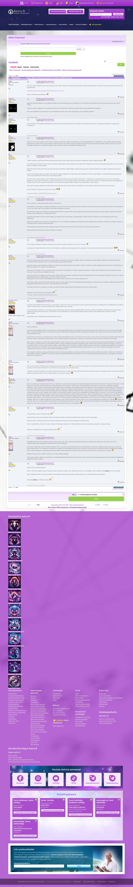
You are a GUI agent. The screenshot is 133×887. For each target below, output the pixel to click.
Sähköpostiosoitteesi (22, 863)
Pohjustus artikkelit (105, 700)
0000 (10, 322)
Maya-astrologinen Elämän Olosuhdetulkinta (24, 761)
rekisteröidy (46, 43)
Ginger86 (11, 379)
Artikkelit (11, 717)
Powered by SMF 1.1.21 (58, 505)
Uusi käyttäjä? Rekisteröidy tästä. (112, 17)
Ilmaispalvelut (26, 24)
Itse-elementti (80, 725)
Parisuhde (63, 24)
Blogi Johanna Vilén (38, 706)
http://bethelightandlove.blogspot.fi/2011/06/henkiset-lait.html (45, 91)
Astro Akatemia (58, 726)
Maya (50, 3)
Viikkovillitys (12, 693)
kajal (10, 81)
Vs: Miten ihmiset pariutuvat (45, 81)
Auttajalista (12, 719)
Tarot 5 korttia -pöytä (82, 704)
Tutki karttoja (13, 24)
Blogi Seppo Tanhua (38, 704)
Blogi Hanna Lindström (39, 732)
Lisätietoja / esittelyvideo (25, 812)
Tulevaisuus (39, 24)
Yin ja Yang (79, 721)
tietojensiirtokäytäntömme (41, 859)
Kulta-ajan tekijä (104, 696)
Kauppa (101, 706)
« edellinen (114, 74)
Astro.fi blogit (81, 24)
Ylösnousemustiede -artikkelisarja (111, 698)
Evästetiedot (111, 881)
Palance (11, 98)
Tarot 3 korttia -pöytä (82, 706)
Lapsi (71, 24)
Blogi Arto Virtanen (37, 727)
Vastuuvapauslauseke (89, 881)
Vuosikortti (79, 702)
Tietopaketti (35, 736)
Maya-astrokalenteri (15, 757)
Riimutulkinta (57, 710)
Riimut (71, 3)
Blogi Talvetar (35, 723)
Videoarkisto (103, 704)
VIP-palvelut (95, 24)
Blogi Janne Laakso (37, 715)
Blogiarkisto (103, 702)
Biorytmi (34, 696)
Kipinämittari (12, 708)
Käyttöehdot (77, 881)
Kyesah (11, 137)
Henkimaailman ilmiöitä (51, 70)
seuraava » (121, 74)
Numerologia (38, 3)
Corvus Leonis (13, 300)
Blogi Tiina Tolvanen (38, 730)
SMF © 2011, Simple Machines (75, 505)
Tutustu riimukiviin (59, 715)
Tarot (61, 3)
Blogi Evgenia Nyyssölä (39, 721)
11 (18, 75)
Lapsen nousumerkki (15, 702)
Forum (33, 734)
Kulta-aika (106, 3)
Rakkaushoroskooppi (15, 706)
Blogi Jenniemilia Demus (39, 713)
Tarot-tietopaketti (81, 696)
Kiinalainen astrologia (86, 3)
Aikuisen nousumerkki (16, 700)
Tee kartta (34, 742)
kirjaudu (39, 43)
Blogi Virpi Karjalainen (38, 711)
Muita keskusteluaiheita (31, 70)
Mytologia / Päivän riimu (61, 708)
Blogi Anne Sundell (37, 719)
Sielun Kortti (79, 698)
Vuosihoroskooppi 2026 (16, 698)
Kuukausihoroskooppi (16, 696)
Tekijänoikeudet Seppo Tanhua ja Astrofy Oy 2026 (31, 881)
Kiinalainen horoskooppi (16, 712)
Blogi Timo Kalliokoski (38, 709)
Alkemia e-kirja (13, 721)
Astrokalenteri (58, 11)
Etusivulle (11, 723)
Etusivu (26, 3)
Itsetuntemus (51, 24)
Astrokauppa (75, 11)
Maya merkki (12, 714)
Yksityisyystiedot (101, 881)
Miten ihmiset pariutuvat (71, 70)
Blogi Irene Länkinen (38, 725)
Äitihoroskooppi (13, 704)
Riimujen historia (59, 712)
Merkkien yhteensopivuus (17, 710)
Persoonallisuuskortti (82, 700)
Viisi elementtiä (80, 723)
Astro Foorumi (16, 37)
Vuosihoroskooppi (81, 719)
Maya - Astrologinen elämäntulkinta (20, 759)
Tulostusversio (119, 76)
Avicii (10, 155)
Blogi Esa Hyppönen (38, 717)
